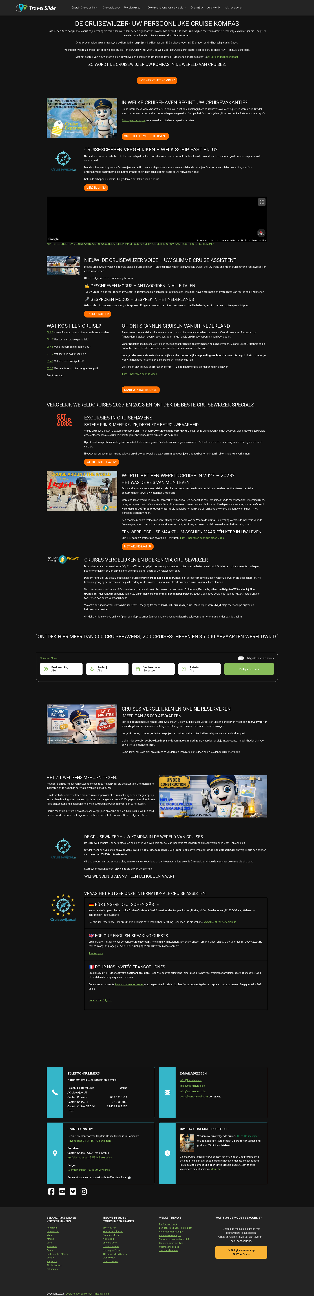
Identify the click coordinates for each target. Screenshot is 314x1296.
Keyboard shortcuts (205, 240)
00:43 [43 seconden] (50, 346)
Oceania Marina (111, 1246)
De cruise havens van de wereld (165, 7)
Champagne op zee (169, 1247)
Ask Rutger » (96, 953)
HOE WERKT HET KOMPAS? (157, 80)
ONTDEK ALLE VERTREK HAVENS (145, 136)
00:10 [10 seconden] (50, 339)
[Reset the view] (261, 233)
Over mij (195, 7)
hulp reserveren (233, 7)
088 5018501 (118, 1097)
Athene (50, 1239)
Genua (50, 1250)
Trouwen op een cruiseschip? (174, 1239)
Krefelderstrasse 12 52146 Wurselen (89, 1157)
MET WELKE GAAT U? (137, 546)
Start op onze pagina (133, 120)
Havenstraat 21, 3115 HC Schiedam (89, 1140)
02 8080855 (119, 1102)
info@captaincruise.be (193, 1091)
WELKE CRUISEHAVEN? (102, 462)
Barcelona (52, 1246)
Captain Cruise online (84, 7)
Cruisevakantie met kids (171, 1243)
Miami (50, 1235)
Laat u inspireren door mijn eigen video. (202, 537)
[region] (157, 219)
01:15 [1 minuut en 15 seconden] (50, 354)
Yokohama (52, 1269)
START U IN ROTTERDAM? (140, 390)
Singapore (52, 1261)
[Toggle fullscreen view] (262, 202)
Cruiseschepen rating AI (171, 1231)
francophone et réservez (129, 984)
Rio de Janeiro (54, 1265)
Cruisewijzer (110, 7)
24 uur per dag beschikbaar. (222, 56)
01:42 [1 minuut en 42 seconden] (50, 361)
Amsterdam (53, 1231)
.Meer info (215, 1169)
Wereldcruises (132, 7)
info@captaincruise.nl (192, 1085)
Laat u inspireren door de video (139, 374)
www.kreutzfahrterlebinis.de (219, 922)
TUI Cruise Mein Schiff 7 (115, 1254)
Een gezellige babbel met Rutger (175, 1228)
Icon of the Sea (110, 1261)
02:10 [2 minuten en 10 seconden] (50, 368)
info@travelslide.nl (191, 1080)
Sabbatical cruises (168, 1250)
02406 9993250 (117, 1106)
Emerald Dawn (110, 1242)
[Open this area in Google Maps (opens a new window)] (53, 239)
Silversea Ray (109, 1228)
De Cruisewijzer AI (168, 1224)
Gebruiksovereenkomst (79, 1293)
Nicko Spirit (108, 1239)
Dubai (49, 1242)
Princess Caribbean (113, 1231)
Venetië (50, 1257)
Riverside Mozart (111, 1235)
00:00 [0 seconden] (50, 332)
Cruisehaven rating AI (170, 1235)
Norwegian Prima (111, 1250)
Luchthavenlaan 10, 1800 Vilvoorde (88, 1169)
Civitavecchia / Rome (57, 1254)
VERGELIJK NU (96, 187)
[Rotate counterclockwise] (258, 233)
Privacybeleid (101, 1293)
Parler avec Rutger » (100, 1000)
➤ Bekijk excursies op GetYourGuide (241, 1252)
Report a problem (259, 240)
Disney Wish (109, 1257)
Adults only (213, 7)
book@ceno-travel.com (194, 1096)
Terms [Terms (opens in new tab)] (247, 240)
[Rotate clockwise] (264, 233)
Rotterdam (52, 1228)
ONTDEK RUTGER (98, 314)
